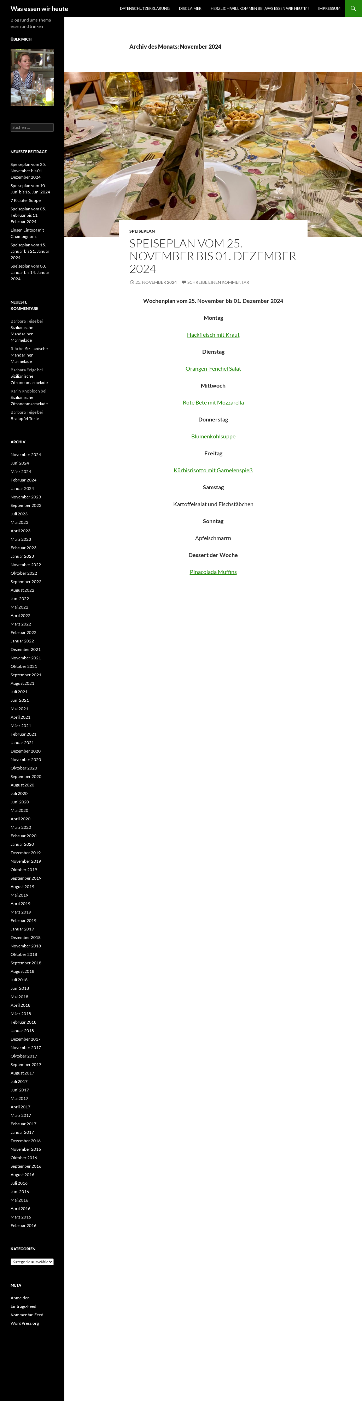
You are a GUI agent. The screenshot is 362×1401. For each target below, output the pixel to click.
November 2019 (26, 861)
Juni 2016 (20, 1191)
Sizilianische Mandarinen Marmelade (22, 334)
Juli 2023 (19, 513)
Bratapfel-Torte (25, 418)
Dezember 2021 (26, 649)
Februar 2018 (23, 1022)
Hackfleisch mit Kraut (213, 334)
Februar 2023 (23, 547)
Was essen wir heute (39, 8)
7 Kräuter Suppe (26, 200)
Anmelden (20, 1297)
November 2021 (26, 657)
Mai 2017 (19, 1098)
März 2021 (21, 725)
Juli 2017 (19, 1081)
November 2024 (26, 454)
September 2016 (26, 1166)
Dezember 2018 (26, 937)
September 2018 (26, 962)
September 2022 (26, 581)
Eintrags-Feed (23, 1306)
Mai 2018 (19, 996)
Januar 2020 (22, 844)
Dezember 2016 (26, 1140)
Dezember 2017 (26, 1039)
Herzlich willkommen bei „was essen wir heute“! (260, 8)
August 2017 (22, 1073)
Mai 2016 (19, 1200)
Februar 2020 (23, 835)
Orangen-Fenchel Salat (213, 368)
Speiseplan (142, 231)
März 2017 (21, 1115)
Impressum (329, 8)
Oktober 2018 (24, 954)
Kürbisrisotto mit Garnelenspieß (213, 470)
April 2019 (20, 903)
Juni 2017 (20, 1089)
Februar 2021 (23, 734)
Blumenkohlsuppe (213, 436)
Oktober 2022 (24, 573)
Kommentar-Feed (27, 1314)
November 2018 (26, 945)
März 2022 (21, 624)
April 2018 (20, 1005)
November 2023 (26, 496)
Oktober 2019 (24, 869)
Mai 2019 (19, 895)
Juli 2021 (19, 691)
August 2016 (22, 1174)
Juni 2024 (20, 463)
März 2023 (21, 539)
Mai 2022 (19, 607)
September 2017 (26, 1064)
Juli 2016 (19, 1183)
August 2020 (22, 785)
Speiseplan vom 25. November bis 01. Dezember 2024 (212, 256)
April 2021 (20, 717)
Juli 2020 (19, 793)
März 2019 (21, 912)
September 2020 (26, 776)
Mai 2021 (19, 708)
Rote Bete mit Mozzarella (213, 402)
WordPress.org (25, 1323)
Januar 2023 (22, 556)
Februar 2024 (23, 480)
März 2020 (21, 827)
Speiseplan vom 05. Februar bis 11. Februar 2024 (28, 215)
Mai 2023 (19, 522)
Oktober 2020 (24, 768)
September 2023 (26, 505)
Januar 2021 (22, 742)
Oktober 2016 (24, 1157)
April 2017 (20, 1106)
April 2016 (20, 1208)
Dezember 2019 (26, 852)
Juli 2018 (19, 979)
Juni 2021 (20, 700)
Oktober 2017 (24, 1056)
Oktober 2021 (24, 666)
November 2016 (26, 1149)
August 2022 (22, 590)
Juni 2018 (20, 988)
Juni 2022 (20, 598)
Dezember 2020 (26, 751)
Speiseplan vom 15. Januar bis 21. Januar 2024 (30, 251)
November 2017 (26, 1047)
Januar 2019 (22, 929)
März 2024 (21, 471)
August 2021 (22, 683)
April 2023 (20, 530)
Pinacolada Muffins (213, 571)
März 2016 (21, 1217)
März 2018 (21, 1013)
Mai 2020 (19, 810)
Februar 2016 (23, 1225)
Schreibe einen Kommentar (218, 282)
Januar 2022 (22, 640)
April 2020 (20, 818)
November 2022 (26, 564)
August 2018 (22, 971)
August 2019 (22, 886)
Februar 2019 (23, 920)
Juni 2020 (20, 801)
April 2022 (20, 615)
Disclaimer (190, 8)
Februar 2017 (23, 1123)
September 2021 (26, 674)
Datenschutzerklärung (145, 8)
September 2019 (26, 878)
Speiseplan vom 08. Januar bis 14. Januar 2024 (30, 272)
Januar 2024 (22, 488)
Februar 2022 (23, 632)
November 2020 (26, 759)
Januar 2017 (22, 1132)
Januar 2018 (22, 1030)
